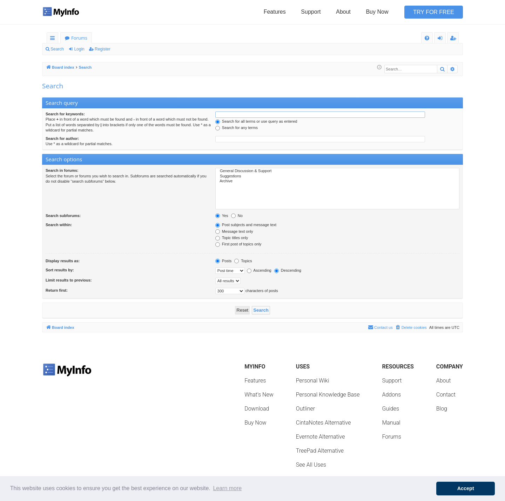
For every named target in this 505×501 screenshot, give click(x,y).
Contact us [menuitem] (380, 327)
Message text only (234, 231)
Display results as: (63, 261)
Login (79, 49)
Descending (287, 270)
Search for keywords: (65, 114)
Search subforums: (63, 216)
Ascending (259, 270)
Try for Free (433, 12)
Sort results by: (60, 270)
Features (275, 12)
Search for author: (62, 138)
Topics (243, 261)
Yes (221, 216)
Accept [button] (465, 488)
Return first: (57, 290)
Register (102, 49)
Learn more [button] (227, 488)
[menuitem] (427, 38)
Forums (79, 38)
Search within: (59, 225)
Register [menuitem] (454, 39)
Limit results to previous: (69, 280)
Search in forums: (62, 170)
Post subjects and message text (245, 225)
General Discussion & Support (337, 171)
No (237, 216)
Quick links (54, 39)
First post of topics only (238, 244)
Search (57, 49)
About (343, 12)
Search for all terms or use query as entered (256, 121)
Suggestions (337, 176)
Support (311, 12)
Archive (337, 181)
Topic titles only (231, 238)
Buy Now (377, 12)
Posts (223, 261)
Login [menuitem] (441, 39)
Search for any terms (236, 128)
